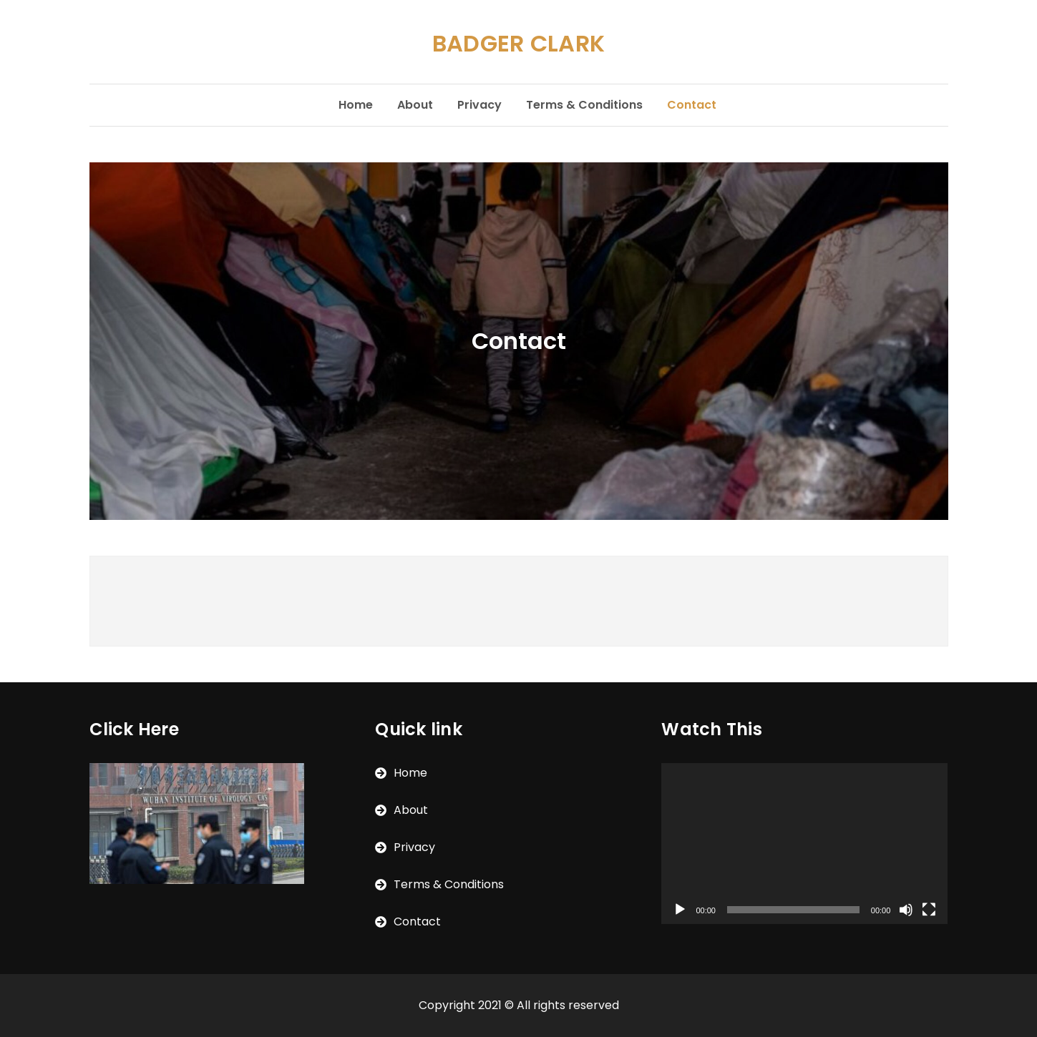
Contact (691, 105)
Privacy (479, 105)
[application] (804, 843)
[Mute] (906, 910)
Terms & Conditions (584, 105)
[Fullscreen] (929, 910)
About (415, 105)
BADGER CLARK (518, 43)
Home (356, 105)
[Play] (680, 910)
